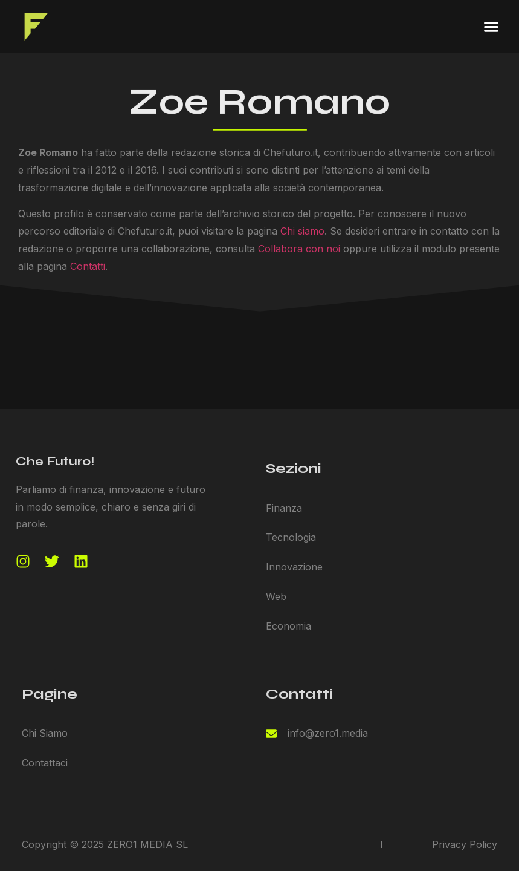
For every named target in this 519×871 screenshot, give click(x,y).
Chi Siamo (45, 733)
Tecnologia (291, 537)
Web (276, 596)
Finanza (284, 508)
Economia (288, 626)
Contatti (87, 266)
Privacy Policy (464, 844)
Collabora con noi (299, 249)
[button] (491, 27)
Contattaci (45, 763)
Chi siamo (302, 231)
